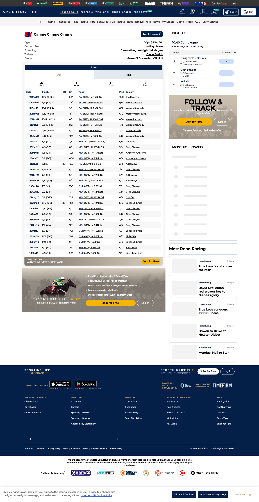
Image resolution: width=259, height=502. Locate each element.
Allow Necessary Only (213, 494)
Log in (227, 381)
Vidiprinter (172, 427)
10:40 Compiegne (185, 42)
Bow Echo (189, 209)
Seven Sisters (191, 229)
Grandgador (196, 69)
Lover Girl (189, 240)
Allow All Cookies (184, 494)
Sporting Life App (80, 427)
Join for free (208, 381)
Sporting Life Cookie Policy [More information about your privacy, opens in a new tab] (96, 495)
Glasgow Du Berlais (200, 58)
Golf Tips (221, 422)
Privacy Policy (53, 470)
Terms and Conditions (34, 470)
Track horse (152, 34)
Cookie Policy (116, 470)
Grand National (32, 422)
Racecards (172, 411)
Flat (128, 74)
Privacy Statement (71, 470)
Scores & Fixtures (176, 422)
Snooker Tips (224, 433)
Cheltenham (31, 411)
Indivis (192, 81)
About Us (76, 411)
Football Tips (224, 416)
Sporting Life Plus (80, 422)
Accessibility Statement (83, 433)
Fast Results (173, 416)
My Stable (172, 433)
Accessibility (131, 422)
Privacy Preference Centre (95, 470)
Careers (75, 416)
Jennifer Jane (192, 199)
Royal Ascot (30, 416)
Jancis (187, 219)
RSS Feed (76, 444)
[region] (129, 494)
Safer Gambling (133, 427)
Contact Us (131, 411)
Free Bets (172, 438)
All (59, 74)
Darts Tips (222, 427)
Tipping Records (226, 438)
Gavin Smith (154, 54)
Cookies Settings (242, 494)
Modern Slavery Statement (85, 438)
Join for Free (151, 261)
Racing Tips (223, 411)
